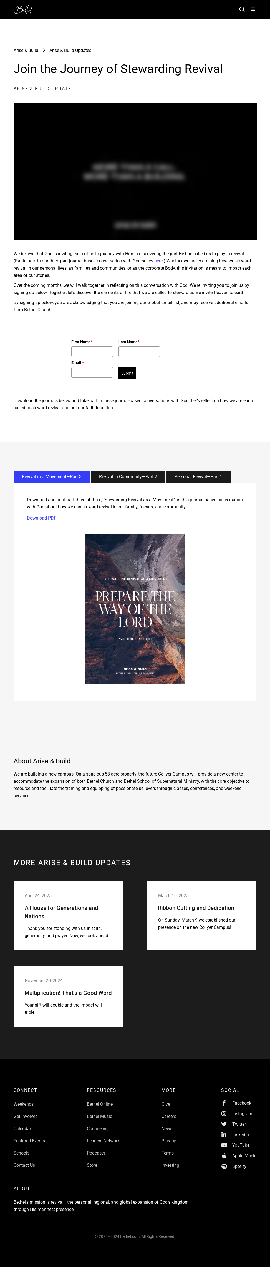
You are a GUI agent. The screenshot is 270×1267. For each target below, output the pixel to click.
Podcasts (96, 1153)
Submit (127, 373)
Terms (168, 1153)
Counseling (98, 1128)
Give (166, 1104)
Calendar (22, 1128)
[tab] (52, 477)
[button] (250, 9)
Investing (170, 1165)
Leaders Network (103, 1140)
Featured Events (29, 1140)
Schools (21, 1153)
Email (77, 362)
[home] (26, 7)
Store (92, 1165)
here (158, 261)
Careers (169, 1116)
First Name (81, 342)
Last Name (128, 342)
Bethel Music (99, 1116)
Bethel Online (100, 1104)
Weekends (24, 1104)
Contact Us (24, 1165)
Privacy (169, 1140)
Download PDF (41, 518)
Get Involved (26, 1116)
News (167, 1128)
